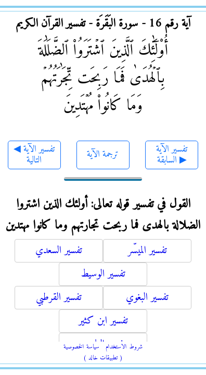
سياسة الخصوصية (81, 347)
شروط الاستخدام (124, 347)
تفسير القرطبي (59, 298)
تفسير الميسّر (147, 251)
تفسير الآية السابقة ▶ (171, 155)
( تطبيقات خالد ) (103, 358)
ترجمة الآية (103, 154)
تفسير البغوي (147, 298)
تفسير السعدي (58, 251)
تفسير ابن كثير (103, 321)
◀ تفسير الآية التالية (34, 155)
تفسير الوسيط (103, 274)
